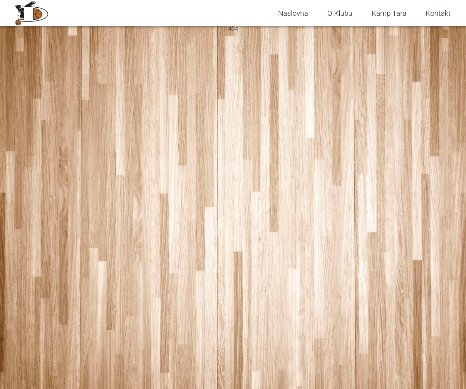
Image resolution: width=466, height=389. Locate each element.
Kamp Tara (389, 13)
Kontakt (438, 13)
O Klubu (339, 13)
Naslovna (293, 13)
